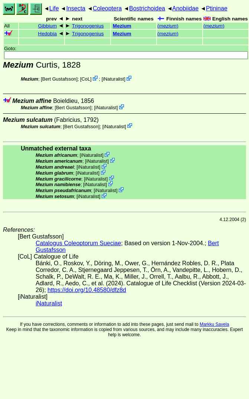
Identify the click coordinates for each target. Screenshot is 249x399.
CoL (86, 79)
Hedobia (47, 33)
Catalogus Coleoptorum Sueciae (78, 243)
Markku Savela (214, 324)
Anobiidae (185, 8)
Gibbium (47, 26)
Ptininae (216, 8)
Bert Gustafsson (59, 79)
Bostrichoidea (147, 8)
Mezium (122, 26)
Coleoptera (107, 8)
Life (54, 8)
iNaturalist (113, 79)
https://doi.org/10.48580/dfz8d (86, 290)
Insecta (75, 8)
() (167, 26)
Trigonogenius (88, 26)
